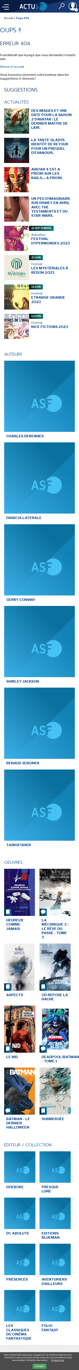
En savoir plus (57, 1360)
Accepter (39, 1366)
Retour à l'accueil (12, 67)
